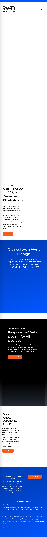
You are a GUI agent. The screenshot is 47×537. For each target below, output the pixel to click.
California (30, 526)
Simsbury (30, 521)
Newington (25, 520)
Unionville (35, 521)
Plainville (4, 518)
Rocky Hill (25, 521)
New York (10, 526)
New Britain (9, 518)
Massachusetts (17, 526)
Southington (19, 518)
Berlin (10, 521)
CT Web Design (15, 516)
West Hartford (32, 518)
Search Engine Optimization (36, 516)
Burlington (14, 521)
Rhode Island (24, 526)
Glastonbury (15, 520)
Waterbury (4, 520)
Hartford (10, 520)
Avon (7, 521)
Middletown (26, 518)
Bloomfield (31, 520)
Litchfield (37, 520)
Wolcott (21, 520)
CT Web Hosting (24, 516)
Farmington (39, 518)
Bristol (14, 518)
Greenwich (20, 521)
